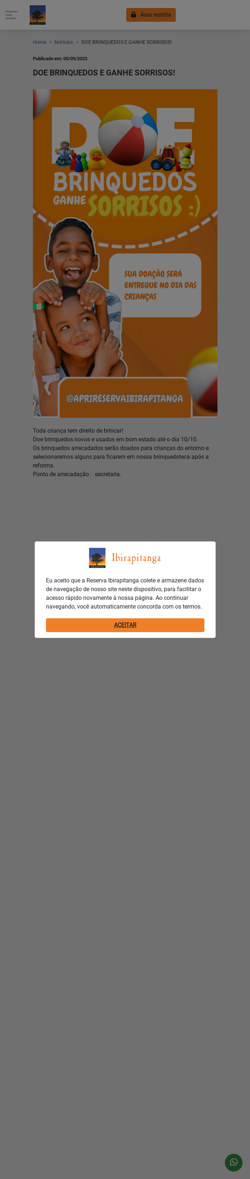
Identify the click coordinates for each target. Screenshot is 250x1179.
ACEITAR (125, 625)
